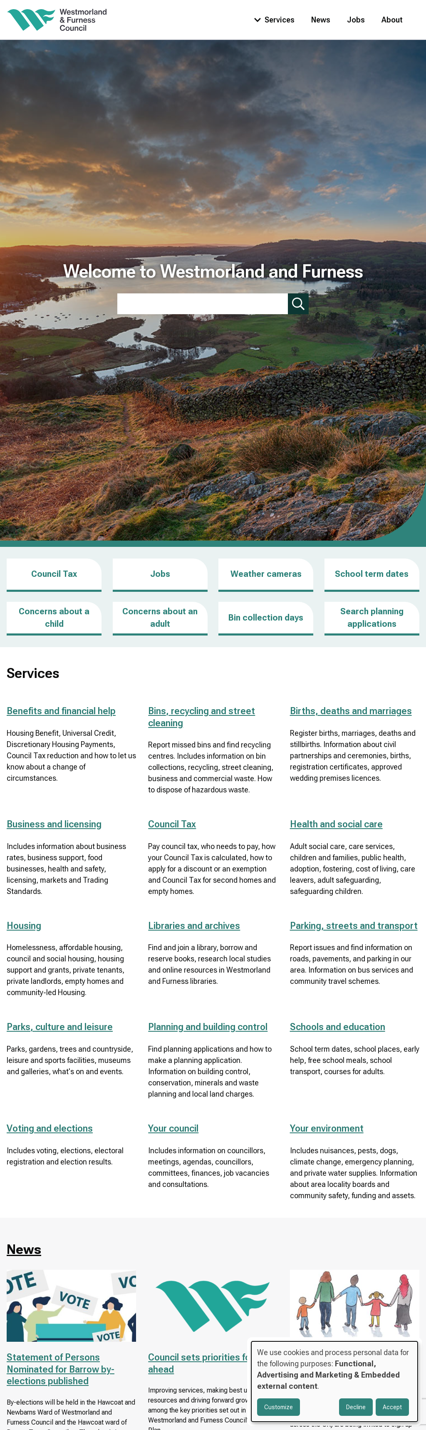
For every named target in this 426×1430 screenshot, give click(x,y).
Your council (173, 1128)
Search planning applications (372, 617)
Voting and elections (50, 1128)
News (320, 19)
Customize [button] (278, 1407)
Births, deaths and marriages (351, 711)
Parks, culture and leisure (60, 1027)
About (392, 19)
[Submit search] (298, 303)
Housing (24, 926)
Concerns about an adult (160, 617)
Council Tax (54, 574)
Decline (356, 1407)
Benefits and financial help (61, 711)
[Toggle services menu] (272, 20)
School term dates (372, 574)
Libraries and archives (194, 926)
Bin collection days (265, 618)
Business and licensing (54, 824)
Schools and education (337, 1027)
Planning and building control (207, 1027)
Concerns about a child (54, 617)
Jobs (356, 19)
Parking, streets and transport (354, 926)
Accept (392, 1407)
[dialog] (334, 1381)
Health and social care (336, 824)
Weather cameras (266, 574)
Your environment (327, 1128)
